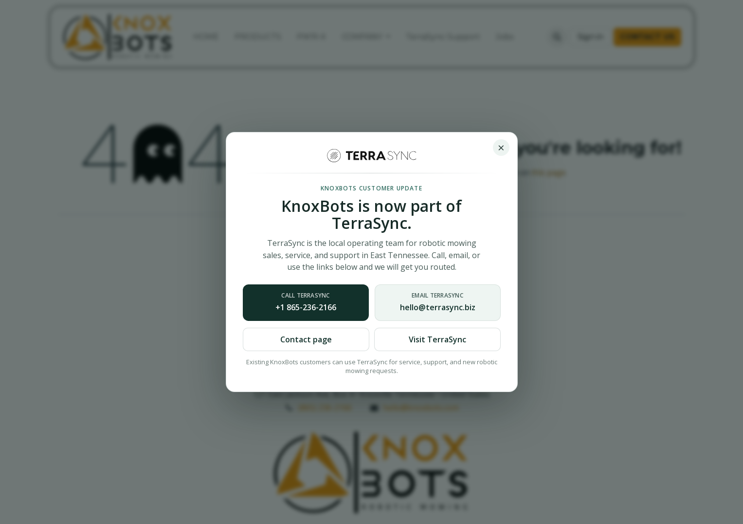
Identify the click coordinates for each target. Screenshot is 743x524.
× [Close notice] (501, 147)
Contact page (306, 339)
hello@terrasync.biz (437, 302)
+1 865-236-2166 (306, 302)
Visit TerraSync (437, 339)
